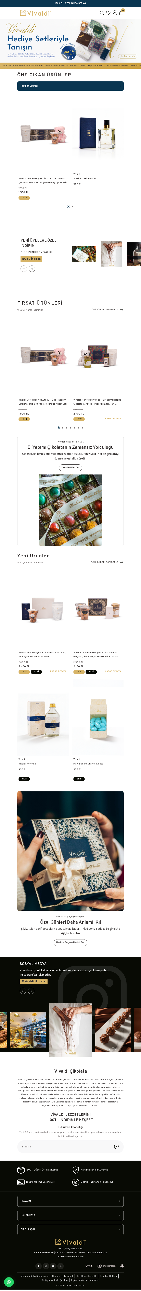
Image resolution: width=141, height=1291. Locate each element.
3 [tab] (66, 427)
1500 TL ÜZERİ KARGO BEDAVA (70, 3)
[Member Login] (114, 12)
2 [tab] (72, 57)
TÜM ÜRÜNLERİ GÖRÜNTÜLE (107, 309)
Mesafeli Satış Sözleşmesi (35, 1276)
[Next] (32, 268)
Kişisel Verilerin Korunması (85, 1280)
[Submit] (119, 1146)
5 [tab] (74, 427)
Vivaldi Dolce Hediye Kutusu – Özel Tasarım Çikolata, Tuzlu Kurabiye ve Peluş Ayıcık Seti (42, 180)
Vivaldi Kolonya (27, 763)
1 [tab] (68, 57)
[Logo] (56, 12)
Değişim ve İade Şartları (55, 1280)
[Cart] (121, 12)
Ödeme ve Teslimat (62, 1276)
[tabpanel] (70, 41)
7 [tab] (82, 427)
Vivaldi (76, 174)
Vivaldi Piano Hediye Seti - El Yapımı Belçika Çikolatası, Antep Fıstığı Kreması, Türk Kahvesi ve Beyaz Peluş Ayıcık (97, 402)
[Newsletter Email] (70, 1146)
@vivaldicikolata (34, 982)
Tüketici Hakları (108, 1276)
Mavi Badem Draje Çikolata (88, 763)
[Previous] (24, 268)
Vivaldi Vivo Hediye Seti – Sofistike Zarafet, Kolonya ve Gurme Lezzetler (41, 654)
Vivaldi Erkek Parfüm (85, 178)
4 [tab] (70, 427)
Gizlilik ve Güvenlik (86, 1276)
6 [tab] (78, 427)
